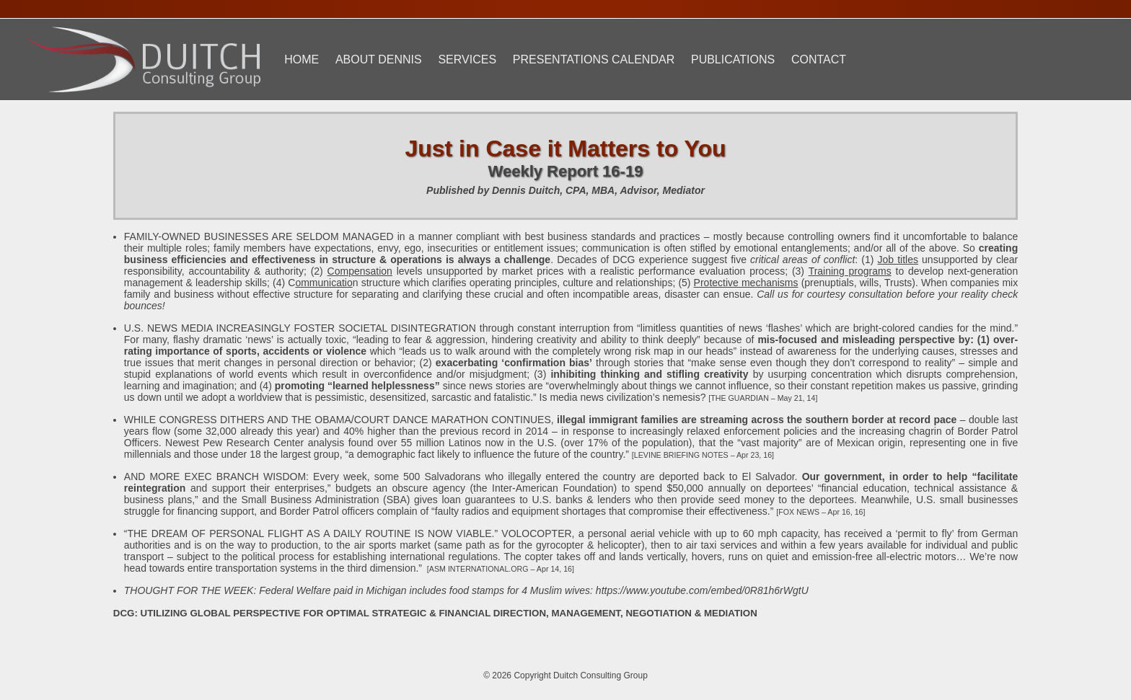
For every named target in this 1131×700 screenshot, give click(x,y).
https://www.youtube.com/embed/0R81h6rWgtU (702, 590)
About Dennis (378, 59)
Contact (818, 59)
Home (301, 59)
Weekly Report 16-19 (565, 171)
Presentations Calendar (593, 59)
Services (467, 59)
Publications (733, 59)
